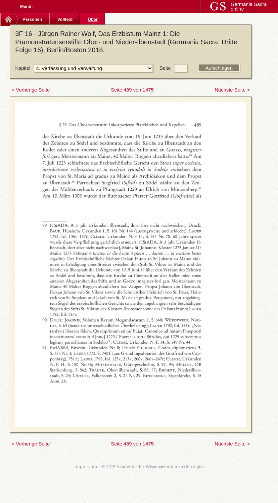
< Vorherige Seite (31, 90)
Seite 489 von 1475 (132, 90)
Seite (165, 68)
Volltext (64, 19)
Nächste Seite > (232, 90)
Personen (32, 19)
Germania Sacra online (249, 6)
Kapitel (22, 68)
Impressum (85, 467)
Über (93, 19)
